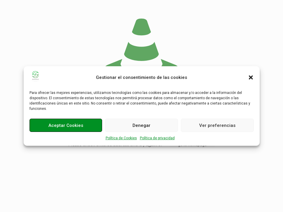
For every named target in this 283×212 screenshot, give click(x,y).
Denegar (141, 125)
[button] (251, 77)
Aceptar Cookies (65, 125)
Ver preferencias (217, 125)
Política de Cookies (121, 138)
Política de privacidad (157, 138)
